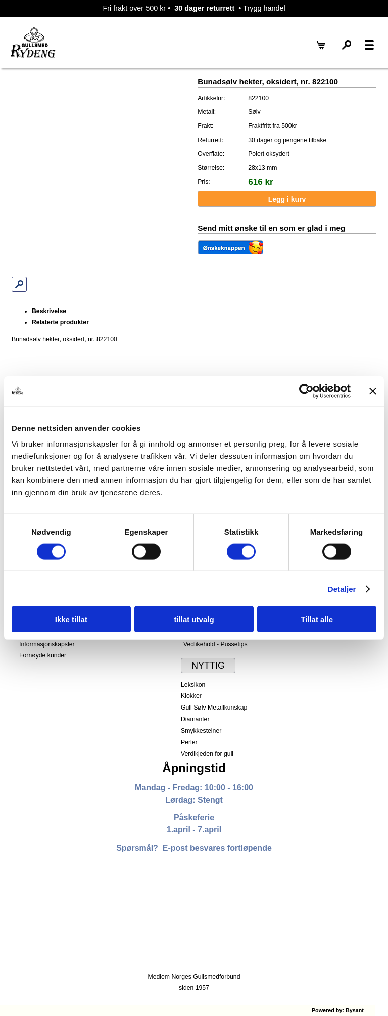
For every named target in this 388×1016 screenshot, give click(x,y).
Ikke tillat (71, 619)
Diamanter (195, 719)
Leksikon (193, 684)
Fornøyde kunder (42, 655)
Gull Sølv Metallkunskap (214, 707)
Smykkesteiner (201, 730)
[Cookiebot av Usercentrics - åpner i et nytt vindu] (306, 391)
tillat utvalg (194, 619)
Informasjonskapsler (46, 644)
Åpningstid (193, 768)
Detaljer (342, 588)
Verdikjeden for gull (207, 753)
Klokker (191, 695)
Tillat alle (317, 619)
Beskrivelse (49, 311)
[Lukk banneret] (372, 390)
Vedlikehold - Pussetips (215, 644)
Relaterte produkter (60, 322)
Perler (189, 742)
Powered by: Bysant (338, 1010)
